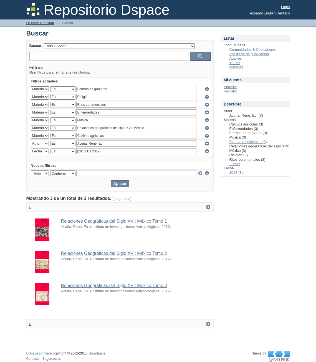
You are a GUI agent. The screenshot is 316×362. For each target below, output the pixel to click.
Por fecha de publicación (249, 54)
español (256, 13)
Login (285, 7)
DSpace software (39, 353)
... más (234, 164)
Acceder (230, 87)
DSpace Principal (40, 23)
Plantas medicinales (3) (248, 142)
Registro (230, 91)
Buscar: (36, 46)
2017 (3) (236, 172)
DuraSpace (97, 353)
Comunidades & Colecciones (252, 49)
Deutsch (283, 13)
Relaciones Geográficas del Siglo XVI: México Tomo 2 (114, 253)
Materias (236, 67)
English (270, 13)
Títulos (234, 63)
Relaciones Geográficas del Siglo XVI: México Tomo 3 (114, 285)
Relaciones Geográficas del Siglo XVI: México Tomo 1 (114, 221)
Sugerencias (51, 359)
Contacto (33, 359)
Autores (235, 58)
